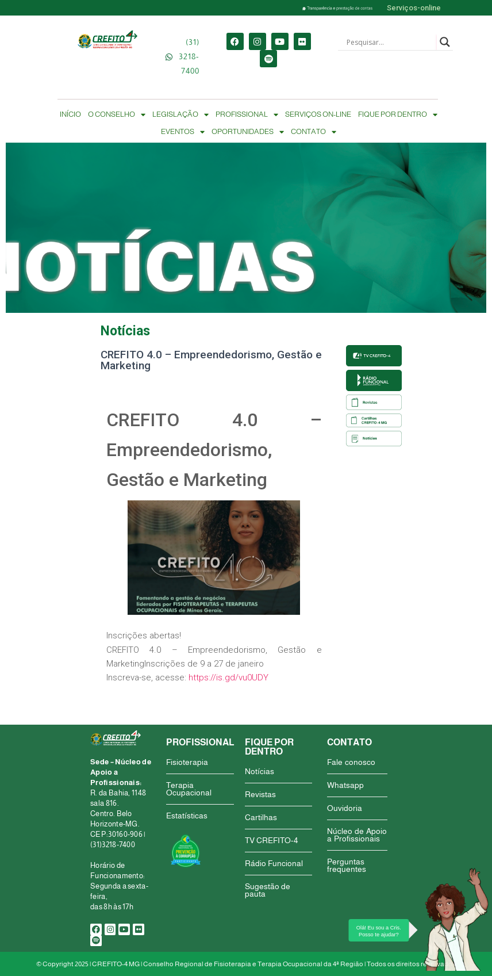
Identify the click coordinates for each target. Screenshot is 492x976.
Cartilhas (261, 817)
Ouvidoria (344, 808)
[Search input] (390, 42)
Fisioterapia (187, 762)
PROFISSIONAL (247, 114)
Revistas (260, 794)
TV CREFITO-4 (271, 840)
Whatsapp (345, 785)
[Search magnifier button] (445, 42)
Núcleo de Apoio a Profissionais (357, 834)
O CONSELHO (116, 114)
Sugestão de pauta (267, 890)
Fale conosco (351, 762)
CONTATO (313, 131)
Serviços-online (414, 7)
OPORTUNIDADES (248, 131)
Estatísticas (186, 815)
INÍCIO (70, 114)
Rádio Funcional (274, 863)
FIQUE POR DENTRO (397, 114)
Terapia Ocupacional (189, 788)
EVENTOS (183, 131)
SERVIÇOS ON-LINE (318, 114)
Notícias (259, 771)
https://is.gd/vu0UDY (228, 677)
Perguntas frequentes (346, 865)
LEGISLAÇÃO (180, 114)
